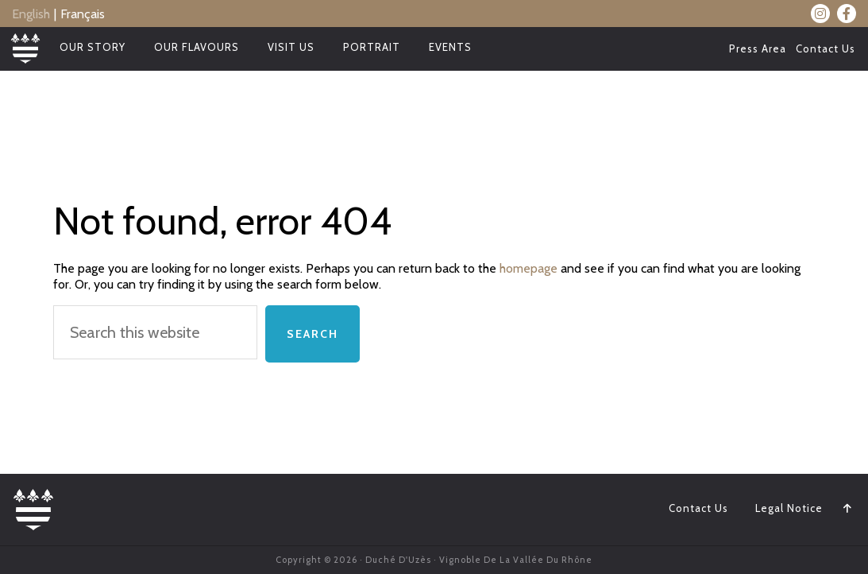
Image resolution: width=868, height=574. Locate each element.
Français (82, 13)
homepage (528, 268)
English (31, 13)
